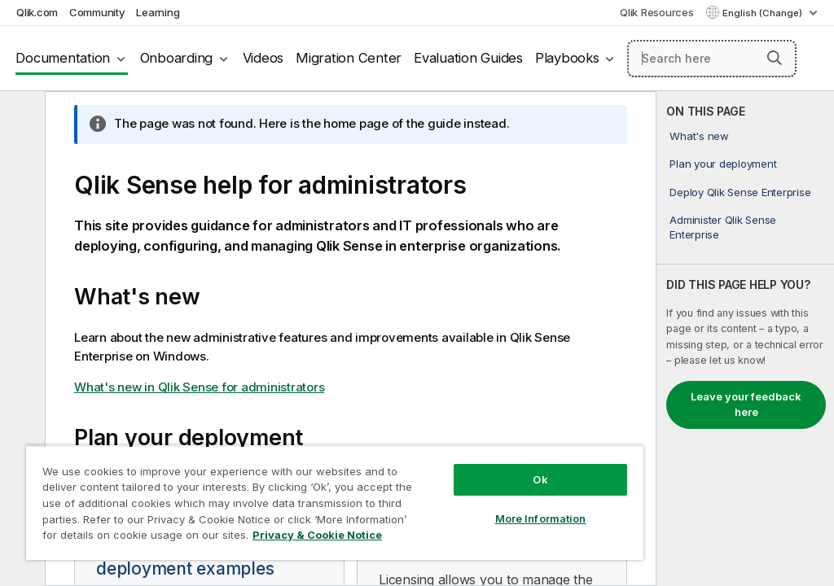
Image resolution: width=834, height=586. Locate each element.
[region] (334, 502)
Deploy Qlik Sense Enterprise (739, 192)
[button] (774, 58)
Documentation (62, 58)
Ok (540, 479)
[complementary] (745, 338)
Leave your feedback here (746, 404)
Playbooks (567, 58)
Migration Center (349, 58)
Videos (263, 58)
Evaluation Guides (468, 58)
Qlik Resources (657, 12)
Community (97, 12)
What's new (699, 135)
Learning (157, 12)
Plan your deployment (722, 163)
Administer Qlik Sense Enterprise (722, 227)
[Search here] (712, 59)
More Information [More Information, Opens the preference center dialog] (540, 518)
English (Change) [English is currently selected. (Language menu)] (763, 13)
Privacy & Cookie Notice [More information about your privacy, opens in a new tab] (317, 534)
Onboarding (176, 58)
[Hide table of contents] (20, 116)
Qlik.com (37, 12)
